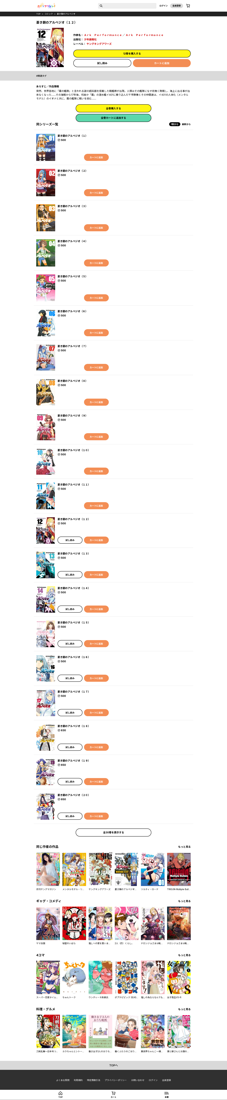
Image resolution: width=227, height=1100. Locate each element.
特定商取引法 (93, 1080)
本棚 (167, 1097)
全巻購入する (113, 108)
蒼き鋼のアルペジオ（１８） (74, 726)
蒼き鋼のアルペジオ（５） (73, 276)
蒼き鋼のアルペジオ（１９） (74, 760)
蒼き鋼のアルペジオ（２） (73, 170)
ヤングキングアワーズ (99, 43)
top (38, 14)
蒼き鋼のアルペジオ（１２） (74, 519)
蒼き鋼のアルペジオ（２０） (74, 795)
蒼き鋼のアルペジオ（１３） (74, 553)
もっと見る (184, 846)
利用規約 (78, 1080)
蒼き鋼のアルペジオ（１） (73, 135)
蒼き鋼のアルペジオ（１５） (74, 622)
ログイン (164, 5)
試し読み (102, 63)
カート (113, 1097)
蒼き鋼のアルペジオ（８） (73, 380)
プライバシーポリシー (116, 1080)
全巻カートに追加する (113, 117)
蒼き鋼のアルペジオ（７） (73, 346)
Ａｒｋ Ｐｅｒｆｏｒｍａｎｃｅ (103, 35)
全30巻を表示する (113, 832)
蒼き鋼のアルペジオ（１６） (74, 657)
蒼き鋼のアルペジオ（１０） (74, 450)
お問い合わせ (137, 1080)
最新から (186, 124)
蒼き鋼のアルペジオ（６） (73, 311)
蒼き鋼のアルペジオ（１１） (74, 484)
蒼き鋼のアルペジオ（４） (73, 241)
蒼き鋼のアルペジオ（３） (73, 206)
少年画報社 (90, 39)
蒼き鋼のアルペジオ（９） (73, 415)
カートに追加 (161, 63)
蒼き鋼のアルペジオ (66, 14)
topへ (113, 1065)
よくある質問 (62, 1080)
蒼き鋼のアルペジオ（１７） (74, 691)
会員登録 (176, 5)
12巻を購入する (132, 53)
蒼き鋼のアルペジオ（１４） (74, 588)
